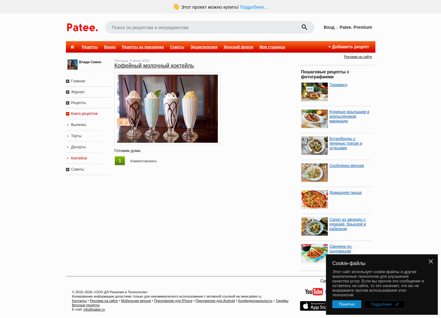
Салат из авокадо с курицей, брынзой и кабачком (348, 224)
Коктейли (79, 158)
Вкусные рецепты (86, 305)
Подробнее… (254, 7)
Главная (78, 81)
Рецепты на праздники (143, 47)
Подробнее (381, 304)
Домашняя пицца (346, 192)
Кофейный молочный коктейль (154, 66)
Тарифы (281, 301)
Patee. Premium (355, 27)
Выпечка (78, 125)
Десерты (78, 147)
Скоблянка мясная (347, 165)
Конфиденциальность (255, 301)
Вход (329, 27)
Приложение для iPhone (173, 301)
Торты (76, 136)
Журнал (78, 92)
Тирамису (339, 84)
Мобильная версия (136, 301)
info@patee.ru (94, 309)
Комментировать (143, 161)
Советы (177, 47)
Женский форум (238, 47)
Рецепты (90, 47)
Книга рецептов (84, 113)
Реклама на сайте (358, 57)
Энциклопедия (203, 47)
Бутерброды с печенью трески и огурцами (346, 143)
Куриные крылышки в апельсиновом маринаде (350, 116)
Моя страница (272, 47)
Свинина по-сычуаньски (341, 248)
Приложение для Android (215, 301)
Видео (110, 47)
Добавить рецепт (350, 46)
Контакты (79, 301)
